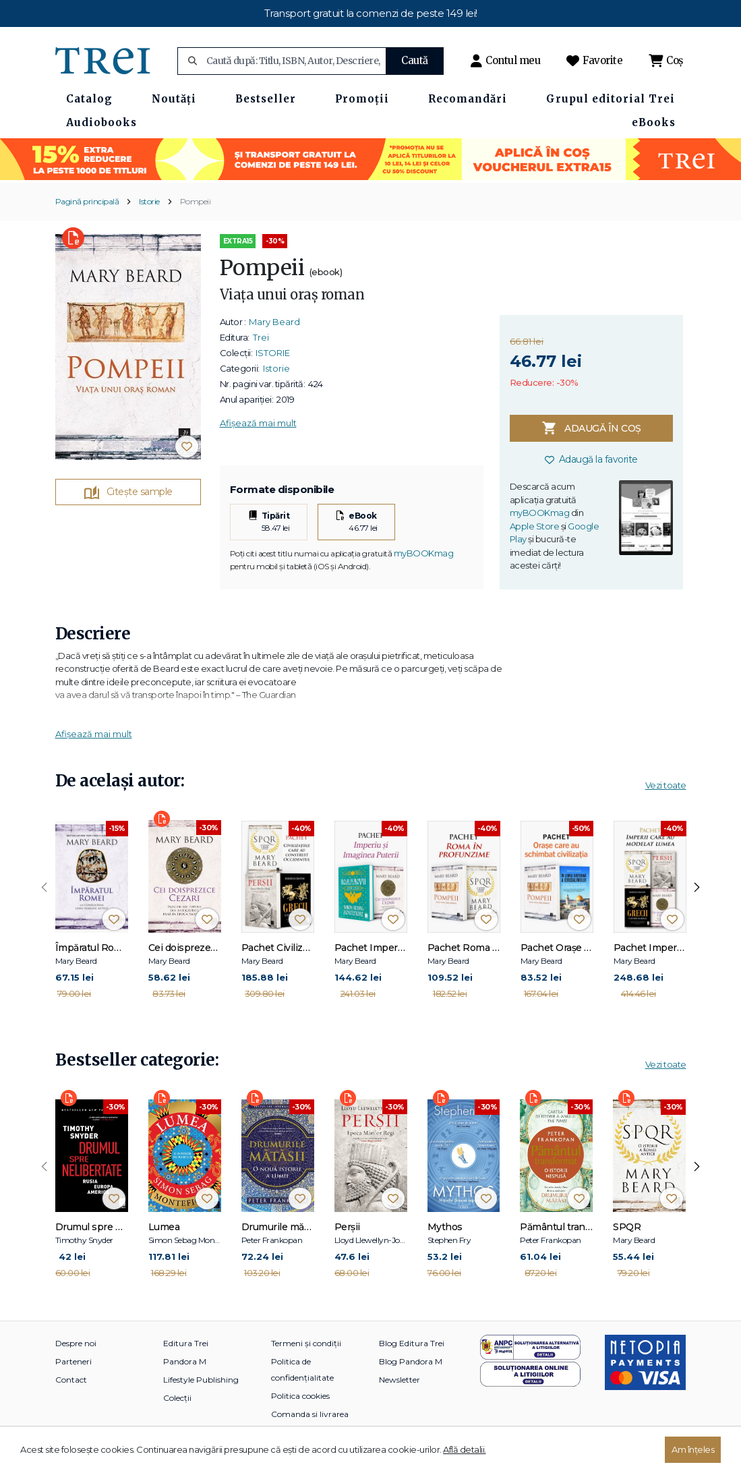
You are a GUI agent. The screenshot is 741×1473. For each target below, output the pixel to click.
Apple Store (535, 526)
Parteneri (73, 1361)
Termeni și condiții (306, 1343)
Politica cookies (300, 1396)
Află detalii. (464, 1449)
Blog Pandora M (410, 1361)
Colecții (177, 1398)
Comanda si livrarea (310, 1414)
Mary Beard (274, 321)
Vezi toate (665, 785)
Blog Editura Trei (411, 1343)
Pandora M (184, 1361)
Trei (261, 337)
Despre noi (75, 1343)
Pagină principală (87, 201)
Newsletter (399, 1380)
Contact (71, 1380)
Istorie (149, 201)
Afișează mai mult (258, 422)
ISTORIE (273, 352)
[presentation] (44, 887)
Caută (414, 60)
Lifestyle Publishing (201, 1380)
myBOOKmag (424, 553)
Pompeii (195, 201)
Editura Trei (185, 1343)
